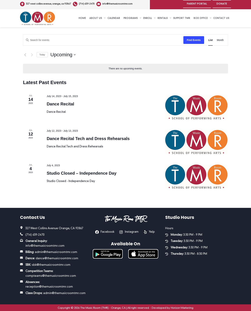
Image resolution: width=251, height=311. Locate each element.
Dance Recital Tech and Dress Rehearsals (88, 137)
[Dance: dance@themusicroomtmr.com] (49, 257)
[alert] (125, 67)
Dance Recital (60, 103)
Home (82, 17)
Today (42, 53)
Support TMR (181, 17)
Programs (133, 17)
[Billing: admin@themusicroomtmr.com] (48, 251)
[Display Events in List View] (210, 38)
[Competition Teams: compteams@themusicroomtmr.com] (53, 272)
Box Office (203, 17)
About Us (97, 17)
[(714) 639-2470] (84, 4)
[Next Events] (32, 54)
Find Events (194, 38)
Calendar (114, 17)
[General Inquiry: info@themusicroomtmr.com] (53, 242)
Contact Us (221, 17)
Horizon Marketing (182, 307)
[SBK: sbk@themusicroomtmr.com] (45, 264)
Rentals (165, 17)
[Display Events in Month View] (220, 38)
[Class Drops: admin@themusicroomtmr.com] (53, 292)
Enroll (149, 17)
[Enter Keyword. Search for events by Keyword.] (103, 38)
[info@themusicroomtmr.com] (116, 4)
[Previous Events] (25, 54)
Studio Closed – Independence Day (81, 172)
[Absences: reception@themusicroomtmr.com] (53, 283)
